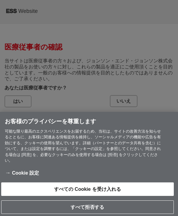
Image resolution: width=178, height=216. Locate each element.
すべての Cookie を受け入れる (87, 191)
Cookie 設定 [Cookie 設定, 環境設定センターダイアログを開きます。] (25, 175)
